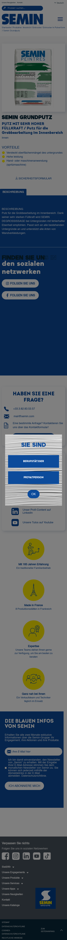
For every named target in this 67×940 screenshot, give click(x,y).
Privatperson (34, 477)
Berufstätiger (33, 461)
